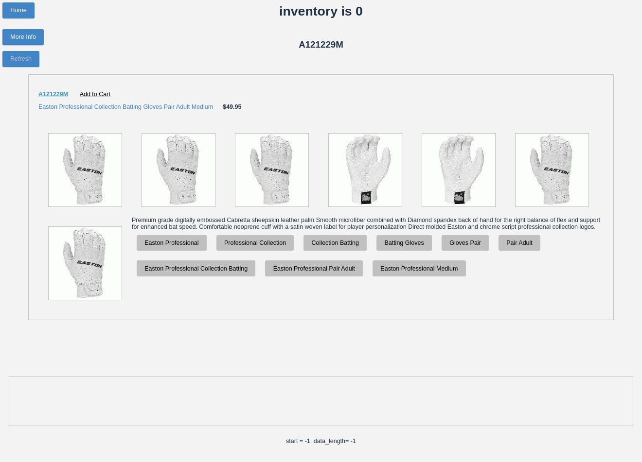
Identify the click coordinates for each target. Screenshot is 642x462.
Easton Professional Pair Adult (314, 268)
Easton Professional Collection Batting (196, 268)
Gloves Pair (465, 243)
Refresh (21, 58)
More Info (23, 37)
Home (18, 10)
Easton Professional (171, 243)
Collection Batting (335, 243)
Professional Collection (255, 243)
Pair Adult (519, 243)
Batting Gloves (404, 243)
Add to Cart (95, 94)
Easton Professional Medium (419, 268)
